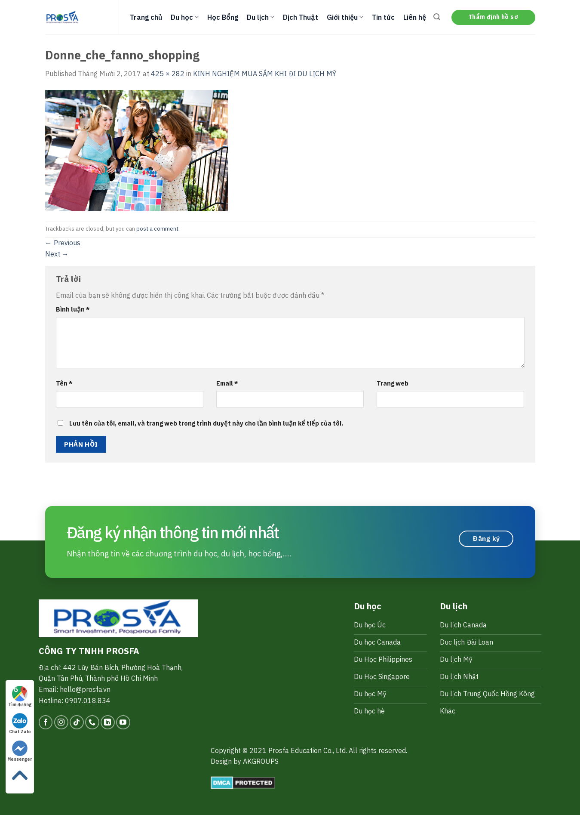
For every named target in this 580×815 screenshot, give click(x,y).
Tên (64, 383)
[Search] (436, 17)
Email (227, 383)
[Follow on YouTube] (123, 722)
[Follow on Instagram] (61, 722)
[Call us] (92, 722)
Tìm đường (19, 696)
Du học (185, 17)
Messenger (19, 751)
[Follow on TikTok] (77, 722)
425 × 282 (167, 73)
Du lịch (260, 17)
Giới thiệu (345, 17)
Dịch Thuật (300, 17)
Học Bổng (222, 17)
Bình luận (73, 309)
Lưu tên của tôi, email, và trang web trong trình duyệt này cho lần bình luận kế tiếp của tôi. (206, 423)
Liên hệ (414, 17)
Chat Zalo (20, 724)
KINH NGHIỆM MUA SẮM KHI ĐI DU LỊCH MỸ (264, 73)
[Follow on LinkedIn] (108, 722)
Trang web (392, 383)
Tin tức (383, 17)
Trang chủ (146, 17)
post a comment (157, 228)
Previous (62, 242)
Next (57, 254)
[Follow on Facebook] (46, 722)
